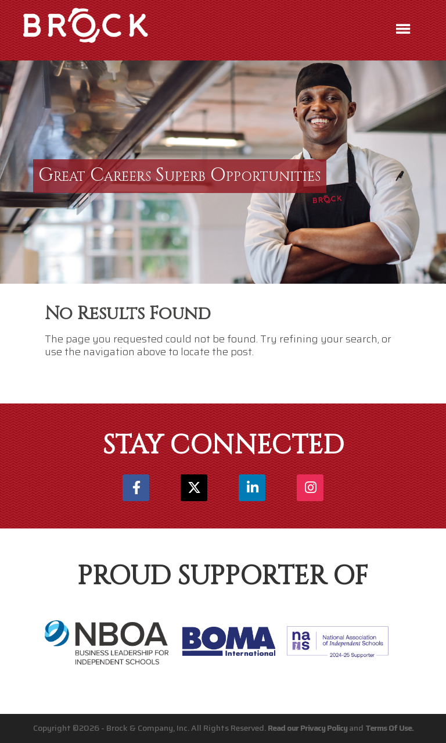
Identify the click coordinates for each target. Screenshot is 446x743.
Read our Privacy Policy (307, 727)
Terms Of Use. (389, 727)
